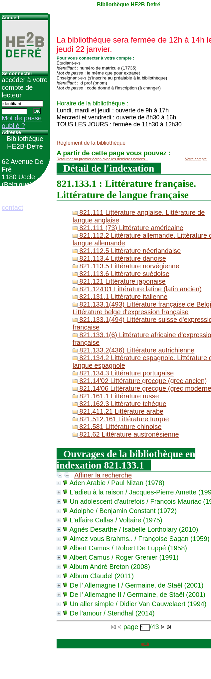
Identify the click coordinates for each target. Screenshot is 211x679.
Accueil (10, 17)
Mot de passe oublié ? (22, 121)
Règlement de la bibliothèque (91, 143)
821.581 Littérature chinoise (117, 426)
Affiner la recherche (103, 475)
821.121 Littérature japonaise (119, 281)
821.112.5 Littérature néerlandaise (127, 250)
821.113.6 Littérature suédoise (121, 273)
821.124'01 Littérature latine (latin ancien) (137, 289)
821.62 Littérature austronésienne (126, 434)
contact (12, 207)
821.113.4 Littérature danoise (119, 258)
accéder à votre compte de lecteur (25, 87)
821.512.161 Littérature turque (121, 419)
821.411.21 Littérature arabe (118, 411)
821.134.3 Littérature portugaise (123, 373)
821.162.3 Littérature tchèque (119, 403)
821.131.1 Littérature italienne (120, 296)
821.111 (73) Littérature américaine (128, 227)
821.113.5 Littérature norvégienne (126, 266)
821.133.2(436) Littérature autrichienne (133, 350)
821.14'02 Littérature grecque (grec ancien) (140, 380)
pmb (145, 643)
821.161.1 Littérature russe (116, 396)
